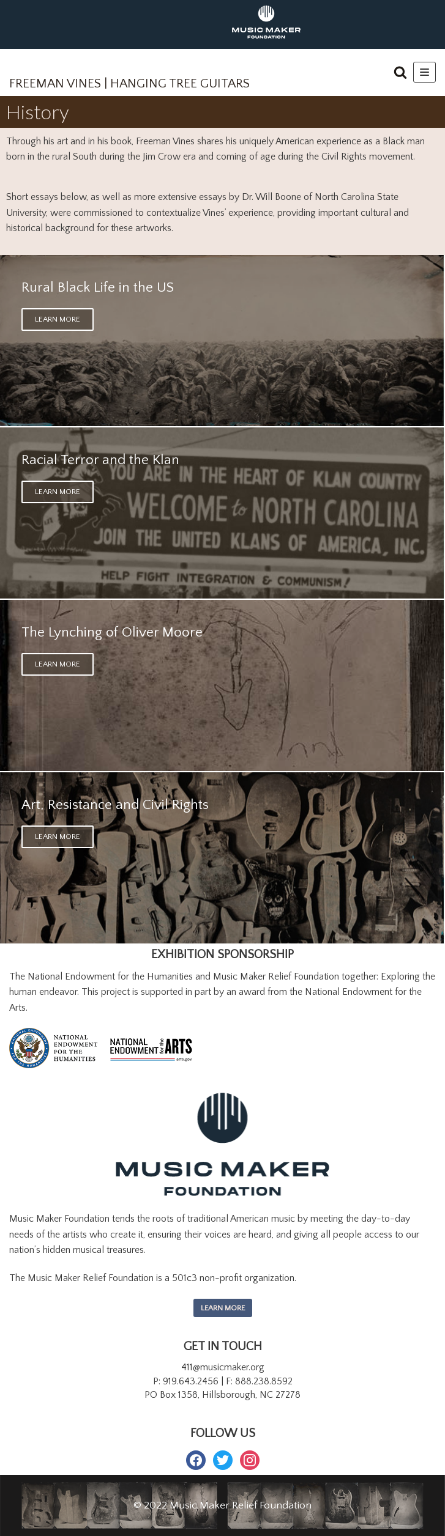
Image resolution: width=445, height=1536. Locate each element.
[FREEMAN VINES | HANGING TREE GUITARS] (129, 75)
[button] (400, 72)
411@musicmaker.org (222, 1367)
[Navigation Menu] (424, 72)
